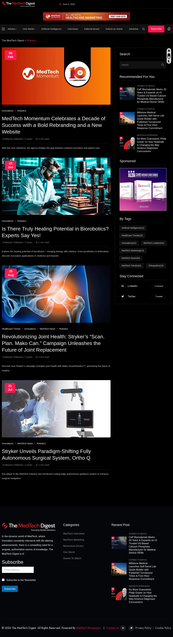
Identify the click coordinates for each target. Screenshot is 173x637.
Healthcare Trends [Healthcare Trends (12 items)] (132, 235)
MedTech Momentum (88, 628)
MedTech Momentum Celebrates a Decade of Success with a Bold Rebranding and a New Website (53, 125)
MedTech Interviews (147, 135)
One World (28, 29)
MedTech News (47, 328)
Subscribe (156, 29)
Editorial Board (91, 29)
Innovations (7, 110)
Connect (159, 286)
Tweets (159, 296)
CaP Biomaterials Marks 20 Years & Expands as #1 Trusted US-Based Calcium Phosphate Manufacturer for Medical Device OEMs (151, 95)
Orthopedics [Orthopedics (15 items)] (155, 266)
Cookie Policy (163, 628)
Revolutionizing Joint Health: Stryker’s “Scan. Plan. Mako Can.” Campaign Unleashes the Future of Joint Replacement (53, 343)
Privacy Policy (143, 628)
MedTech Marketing (73, 540)
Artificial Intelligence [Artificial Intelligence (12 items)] (133, 228)
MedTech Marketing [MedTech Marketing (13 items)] (133, 250)
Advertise (134, 29)
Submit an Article (114, 29)
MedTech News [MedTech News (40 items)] (131, 258)
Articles (11, 29)
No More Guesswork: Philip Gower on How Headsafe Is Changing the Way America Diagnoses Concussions (151, 144)
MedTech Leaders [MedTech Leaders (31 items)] (154, 243)
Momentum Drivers (73, 546)
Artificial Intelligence (51, 29)
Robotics (21, 110)
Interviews (73, 29)
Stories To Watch (146, 86)
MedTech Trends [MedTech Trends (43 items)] (131, 266)
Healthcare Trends (11, 328)
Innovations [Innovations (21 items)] (129, 243)
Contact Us (113, 628)
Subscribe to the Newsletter (21, 580)
